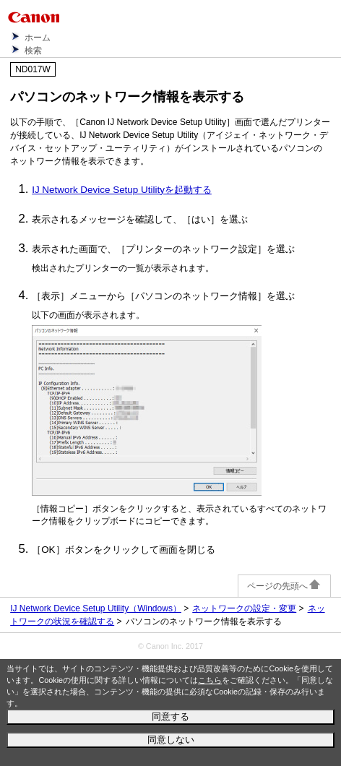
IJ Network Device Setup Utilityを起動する (122, 189)
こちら (210, 680)
